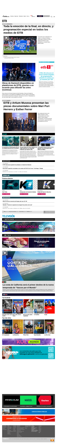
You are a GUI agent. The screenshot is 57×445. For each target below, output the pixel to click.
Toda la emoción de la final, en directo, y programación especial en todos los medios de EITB (28, 29)
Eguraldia (14, 431)
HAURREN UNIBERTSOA (26, 406)
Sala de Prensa (34, 431)
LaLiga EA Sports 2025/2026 (20, 427)
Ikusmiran (14, 430)
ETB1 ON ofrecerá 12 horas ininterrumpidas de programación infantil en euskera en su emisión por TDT (46, 76)
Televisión (21, 16)
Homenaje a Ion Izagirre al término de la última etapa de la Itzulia (16, 208)
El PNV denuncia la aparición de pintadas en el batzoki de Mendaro (17, 164)
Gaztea (8, 429)
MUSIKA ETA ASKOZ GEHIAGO (44, 406)
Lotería (32, 429)
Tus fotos (46, 211)
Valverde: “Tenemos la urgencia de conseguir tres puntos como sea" (17, 204)
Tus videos (46, 212)
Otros (28, 16)
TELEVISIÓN (8, 216)
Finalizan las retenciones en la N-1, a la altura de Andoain (15, 172)
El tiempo (33, 426)
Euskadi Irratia (9, 426)
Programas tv (4, 427)
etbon (8, 235)
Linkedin (40, 430)
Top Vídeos (26, 426)
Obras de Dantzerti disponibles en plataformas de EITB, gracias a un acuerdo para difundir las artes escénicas (18, 86)
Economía (14, 427)
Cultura (14, 429)
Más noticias (6, 161)
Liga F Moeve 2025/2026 (20, 428)
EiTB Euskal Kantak (10, 431)
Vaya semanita (4, 429)
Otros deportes (19, 435)
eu (53, 16)
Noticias (12, 16)
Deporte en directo (19, 436)
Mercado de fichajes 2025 (20, 431)
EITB (4, 21)
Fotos (26, 427)
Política (14, 428)
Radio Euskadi (9, 427)
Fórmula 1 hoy (19, 430)
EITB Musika (9, 430)
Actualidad (14, 426)
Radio (25, 16)
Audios (26, 428)
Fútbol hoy (18, 426)
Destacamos (9, 219)
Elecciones (33, 428)
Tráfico (32, 427)
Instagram (40, 428)
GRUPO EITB (46, 16)
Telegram (40, 429)
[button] (54, 184)
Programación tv (5, 426)
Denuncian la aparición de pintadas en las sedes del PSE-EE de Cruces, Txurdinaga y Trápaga (23, 168)
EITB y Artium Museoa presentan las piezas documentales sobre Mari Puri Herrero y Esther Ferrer (26, 106)
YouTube (40, 431)
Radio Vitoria (9, 428)
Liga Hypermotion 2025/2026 (21, 429)
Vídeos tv (4, 428)
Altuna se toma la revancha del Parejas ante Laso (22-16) (15, 201)
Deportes (16, 16)
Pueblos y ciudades (34, 430)
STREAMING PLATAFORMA (10, 406)
